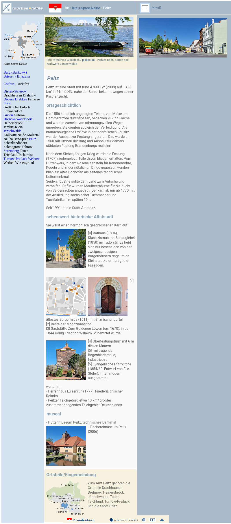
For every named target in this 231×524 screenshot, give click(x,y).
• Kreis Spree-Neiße (84, 8)
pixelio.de (88, 59)
